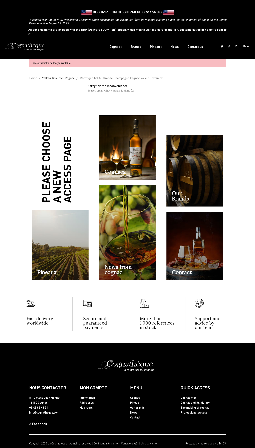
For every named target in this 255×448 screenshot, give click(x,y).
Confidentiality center (106, 443)
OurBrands (180, 196)
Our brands (137, 407)
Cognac (135, 397)
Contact (182, 272)
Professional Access (194, 412)
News (133, 412)
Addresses (87, 402)
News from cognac (118, 270)
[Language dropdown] (247, 47)
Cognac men (189, 397)
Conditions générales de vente (139, 443)
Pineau (134, 402)
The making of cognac (195, 407)
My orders (86, 407)
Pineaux (46, 272)
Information (87, 397)
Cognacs (115, 171)
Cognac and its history (195, 402)
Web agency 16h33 (215, 443)
